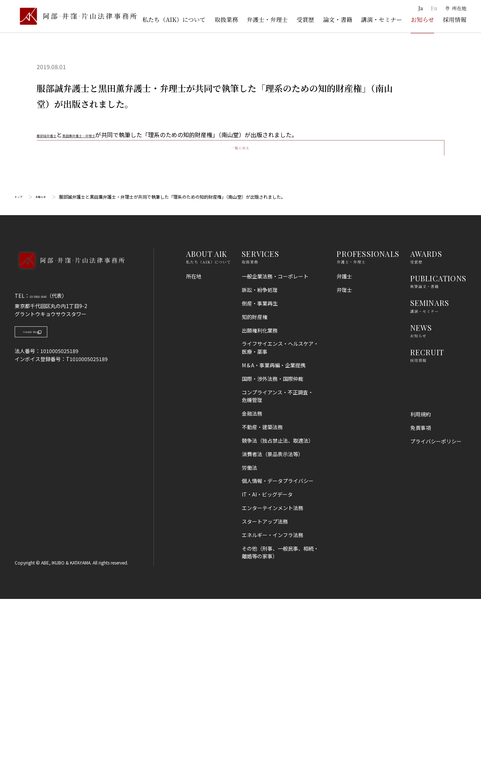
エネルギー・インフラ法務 (272, 711)
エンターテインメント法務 (272, 685)
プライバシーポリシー (436, 618)
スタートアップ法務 (265, 698)
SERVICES (260, 431)
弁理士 (344, 467)
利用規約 (420, 591)
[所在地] (455, 8)
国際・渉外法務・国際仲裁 (272, 555)
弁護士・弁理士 (267, 19)
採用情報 (454, 19)
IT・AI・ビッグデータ (267, 671)
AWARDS (426, 431)
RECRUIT (427, 529)
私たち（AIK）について (174, 19)
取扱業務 (226, 19)
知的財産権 (254, 493)
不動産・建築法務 (262, 604)
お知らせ (422, 19)
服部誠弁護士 (54, 134)
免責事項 (420, 604)
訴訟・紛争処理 (260, 467)
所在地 (193, 453)
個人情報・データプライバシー (278, 657)
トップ (21, 374)
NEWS (421, 504)
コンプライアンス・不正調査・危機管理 (277, 573)
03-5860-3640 (46, 472)
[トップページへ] (69, 447)
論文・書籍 (337, 19)
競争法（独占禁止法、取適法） (278, 617)
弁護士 (344, 453)
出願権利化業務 (260, 507)
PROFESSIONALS (368, 431)
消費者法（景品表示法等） (272, 631)
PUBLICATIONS (438, 455)
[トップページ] (76, 16)
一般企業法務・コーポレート (275, 453)
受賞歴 (305, 19)
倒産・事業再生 (260, 480)
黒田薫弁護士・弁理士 (107, 134)
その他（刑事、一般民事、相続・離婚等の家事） (280, 729)
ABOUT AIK (206, 431)
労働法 (249, 644)
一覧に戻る (240, 318)
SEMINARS (429, 480)
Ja (419, 8)
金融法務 (252, 590)
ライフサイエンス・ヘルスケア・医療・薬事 (280, 524)
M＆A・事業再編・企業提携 (274, 542)
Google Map (51, 512)
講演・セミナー (381, 19)
